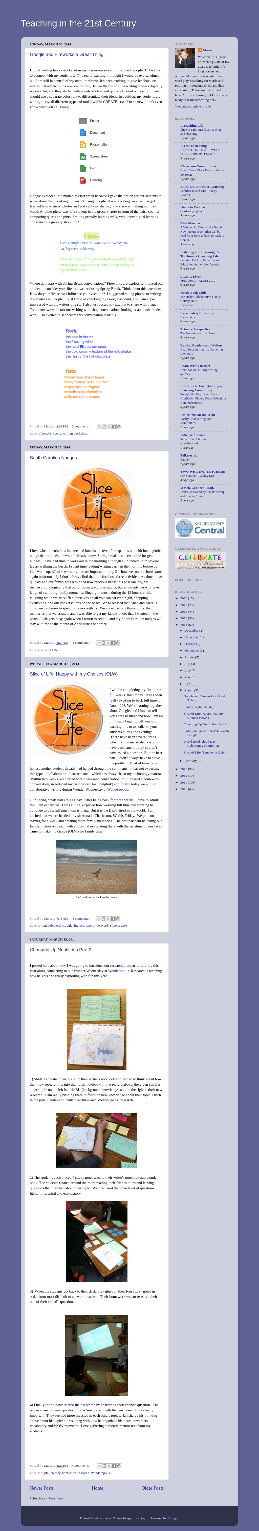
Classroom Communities (198, 166)
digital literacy (50, 1473)
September (192, 650)
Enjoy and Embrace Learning (202, 187)
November (192, 637)
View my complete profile (193, 106)
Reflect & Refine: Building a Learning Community (201, 388)
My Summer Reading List (197, 475)
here (46, 965)
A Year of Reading (193, 146)
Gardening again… (192, 211)
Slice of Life (49, 650)
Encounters (187, 317)
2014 (184, 625)
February (191, 761)
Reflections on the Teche (197, 415)
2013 (184, 769)
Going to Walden (192, 207)
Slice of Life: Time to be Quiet (205, 752)
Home (97, 1488)
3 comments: (81, 426)
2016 (184, 611)
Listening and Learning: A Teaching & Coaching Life (199, 254)
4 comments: (81, 1465)
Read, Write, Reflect (195, 366)
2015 (184, 618)
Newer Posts (42, 1488)
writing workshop (75, 433)
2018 (184, 598)
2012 (184, 775)
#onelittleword (51, 925)
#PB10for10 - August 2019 (197, 280)
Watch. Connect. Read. (197, 488)
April (188, 684)
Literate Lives (190, 276)
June (187, 670)
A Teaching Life (191, 125)
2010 (184, 789)
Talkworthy (188, 455)
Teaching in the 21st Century (78, 23)
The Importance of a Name (197, 333)
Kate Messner (190, 223)
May (187, 677)
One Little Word (97, 925)
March (189, 690)
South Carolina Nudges (53, 457)
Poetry (57, 433)
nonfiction (69, 1473)
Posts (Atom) (57, 1498)
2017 (184, 605)
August (189, 657)
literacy (79, 925)
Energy (185, 459)
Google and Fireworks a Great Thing (66, 54)
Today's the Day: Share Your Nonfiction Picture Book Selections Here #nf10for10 (203, 398)
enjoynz (143, 1518)
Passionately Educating (197, 313)
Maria (207, 50)
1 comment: (81, 642)
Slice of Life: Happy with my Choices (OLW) (74, 674)
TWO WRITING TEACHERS (202, 471)
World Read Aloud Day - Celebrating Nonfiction (201, 743)
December (191, 630)
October (190, 644)
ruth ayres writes (192, 435)
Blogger (172, 1518)
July (187, 664)
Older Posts (152, 1488)
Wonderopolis (117, 789)
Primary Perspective (195, 329)
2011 (184, 782)
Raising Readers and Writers (201, 345)
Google (46, 433)
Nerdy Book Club (193, 292)
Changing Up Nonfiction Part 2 (60, 949)
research (83, 1473)
